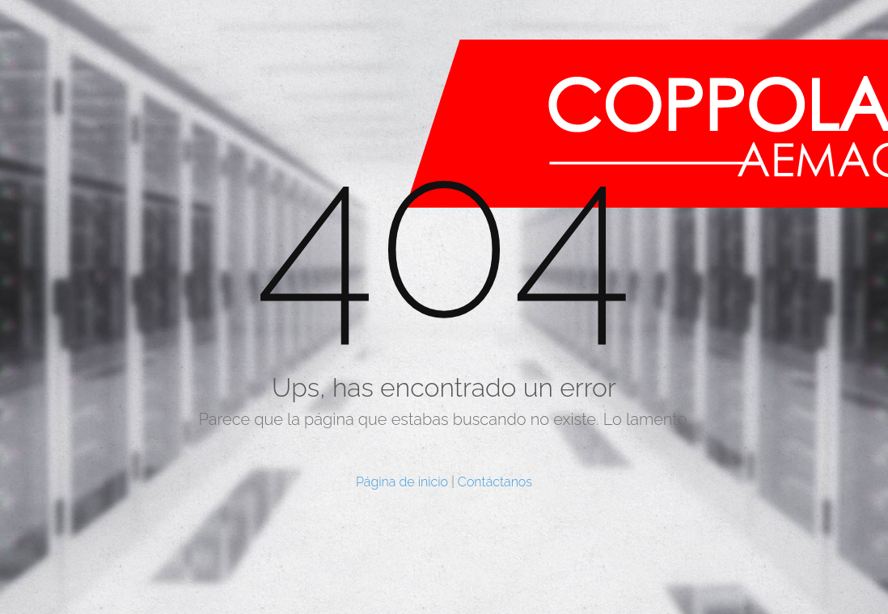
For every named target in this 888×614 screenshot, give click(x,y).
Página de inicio (402, 482)
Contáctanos (495, 482)
